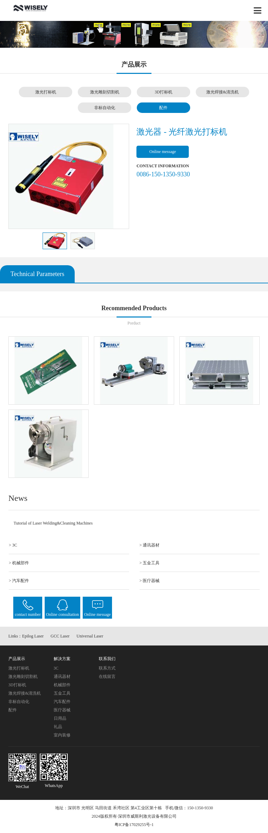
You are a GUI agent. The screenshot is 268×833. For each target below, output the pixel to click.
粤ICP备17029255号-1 (134, 824)
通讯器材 (62, 676)
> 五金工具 (150, 562)
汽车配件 (62, 701)
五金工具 (62, 693)
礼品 (58, 726)
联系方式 (107, 668)
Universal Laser (89, 636)
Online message (162, 151)
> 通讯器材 (150, 545)
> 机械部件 (19, 562)
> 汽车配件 (19, 580)
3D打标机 (163, 92)
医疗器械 (62, 710)
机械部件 (62, 684)
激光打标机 (45, 92)
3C (56, 668)
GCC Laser (60, 636)
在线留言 (107, 676)
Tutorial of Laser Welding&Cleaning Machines (53, 523)
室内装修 (62, 735)
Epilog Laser (33, 636)
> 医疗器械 (150, 580)
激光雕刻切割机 (104, 92)
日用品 (60, 718)
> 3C (13, 545)
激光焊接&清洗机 (222, 92)
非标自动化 (104, 107)
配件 (163, 107)
